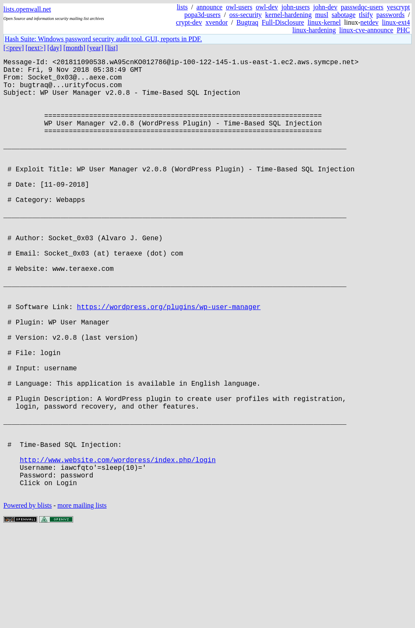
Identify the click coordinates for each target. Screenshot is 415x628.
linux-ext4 (396, 22)
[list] (111, 47)
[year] (95, 47)
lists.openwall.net (27, 9)
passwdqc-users (362, 7)
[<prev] (13, 47)
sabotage (343, 14)
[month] (74, 47)
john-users (295, 7)
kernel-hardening (288, 14)
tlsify (366, 14)
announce (209, 7)
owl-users (239, 7)
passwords (390, 14)
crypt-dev (189, 22)
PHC (403, 30)
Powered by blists (27, 602)
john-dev (325, 7)
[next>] (35, 47)
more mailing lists (82, 602)
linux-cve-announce (366, 30)
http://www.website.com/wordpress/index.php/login (118, 549)
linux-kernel (324, 22)
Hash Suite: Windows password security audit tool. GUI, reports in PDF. (103, 39)
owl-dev (267, 7)
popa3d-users (202, 14)
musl (321, 14)
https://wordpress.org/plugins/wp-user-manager (169, 362)
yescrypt (398, 7)
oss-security (245, 14)
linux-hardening (314, 30)
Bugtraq (247, 22)
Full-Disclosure (283, 22)
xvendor (216, 22)
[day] (54, 47)
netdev (370, 22)
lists (182, 7)
